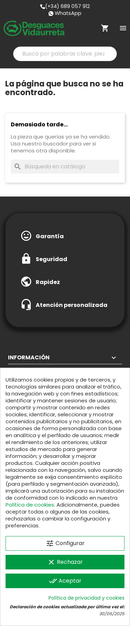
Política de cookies (30, 504)
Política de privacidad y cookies (86, 597)
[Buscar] (65, 167)
